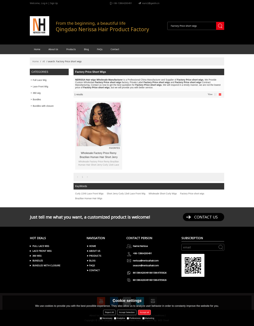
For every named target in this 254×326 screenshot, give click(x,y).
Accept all (144, 312)
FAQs (100, 49)
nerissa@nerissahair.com (146, 260)
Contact (115, 49)
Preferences (134, 318)
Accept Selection (127, 312)
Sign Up (54, 3)
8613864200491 (141, 272)
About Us (53, 49)
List (215, 94)
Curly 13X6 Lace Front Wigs (89, 193)
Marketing (148, 318)
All (43, 61)
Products (71, 49)
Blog (86, 49)
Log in (44, 3)
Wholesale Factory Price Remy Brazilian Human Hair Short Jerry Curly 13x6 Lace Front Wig (99, 155)
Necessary (106, 318)
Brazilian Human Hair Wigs (88, 198)
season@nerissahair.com (146, 265)
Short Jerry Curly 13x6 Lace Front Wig (126, 193)
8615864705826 (158, 272)
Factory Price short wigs (192, 193)
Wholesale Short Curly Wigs (163, 193)
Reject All (109, 312)
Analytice (119, 318)
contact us (206, 217)
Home (37, 49)
